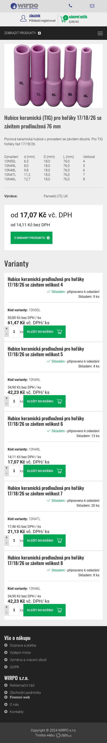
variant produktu (32, 238)
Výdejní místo (20, 652)
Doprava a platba (23, 645)
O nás (14, 704)
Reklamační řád (22, 685)
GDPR (14, 667)
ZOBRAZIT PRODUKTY (20, 33)
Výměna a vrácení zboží (28, 660)
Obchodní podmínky (25, 692)
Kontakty (17, 712)
